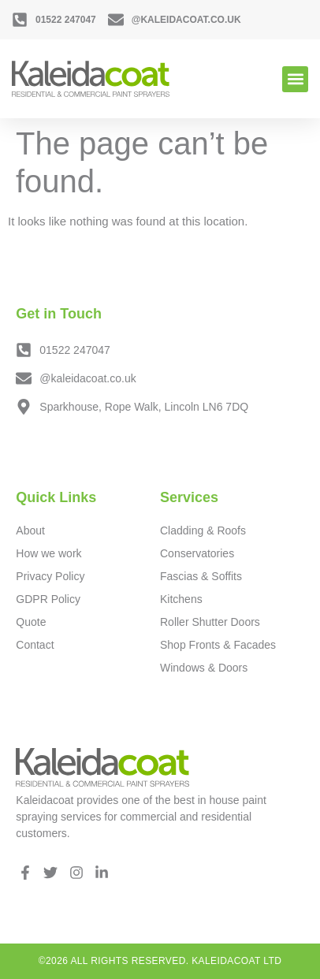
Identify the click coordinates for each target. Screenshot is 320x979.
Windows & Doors (203, 667)
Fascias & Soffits (201, 576)
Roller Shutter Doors (210, 622)
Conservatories (197, 553)
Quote (31, 622)
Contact (35, 644)
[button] (295, 79)
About (30, 530)
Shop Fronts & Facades (218, 644)
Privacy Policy (50, 576)
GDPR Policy (48, 599)
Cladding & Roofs (203, 530)
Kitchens (181, 599)
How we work (48, 553)
